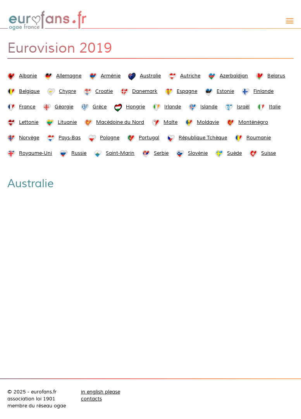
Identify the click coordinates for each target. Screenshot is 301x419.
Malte (170, 122)
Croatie (104, 91)
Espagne (187, 91)
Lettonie (28, 122)
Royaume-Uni (35, 153)
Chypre (67, 91)
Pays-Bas (69, 138)
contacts (91, 399)
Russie (78, 153)
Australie (150, 76)
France (27, 107)
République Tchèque (203, 138)
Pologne (109, 138)
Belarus (276, 76)
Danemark (144, 91)
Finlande (263, 91)
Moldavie (208, 122)
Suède (234, 153)
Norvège (29, 138)
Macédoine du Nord (120, 122)
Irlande (172, 107)
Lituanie (67, 122)
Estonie (225, 91)
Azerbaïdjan (234, 76)
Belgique (29, 91)
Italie (274, 107)
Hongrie (135, 107)
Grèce (100, 107)
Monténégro (253, 122)
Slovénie (198, 153)
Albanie (28, 76)
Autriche (190, 76)
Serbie (161, 153)
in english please (100, 392)
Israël (243, 107)
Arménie (110, 76)
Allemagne (68, 76)
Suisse (268, 153)
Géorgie (64, 107)
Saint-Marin (120, 153)
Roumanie (258, 138)
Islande (208, 107)
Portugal (149, 138)
